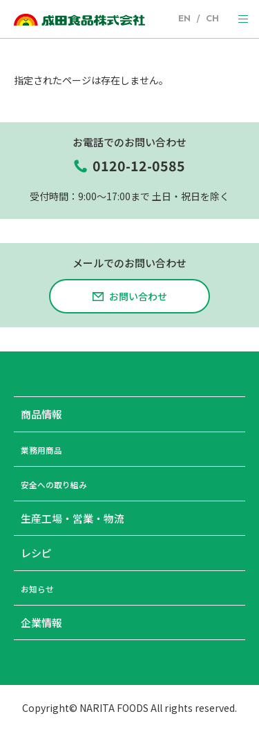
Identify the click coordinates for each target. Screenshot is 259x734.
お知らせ (41, 592)
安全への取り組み (62, 488)
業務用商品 (47, 453)
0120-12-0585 (139, 168)
